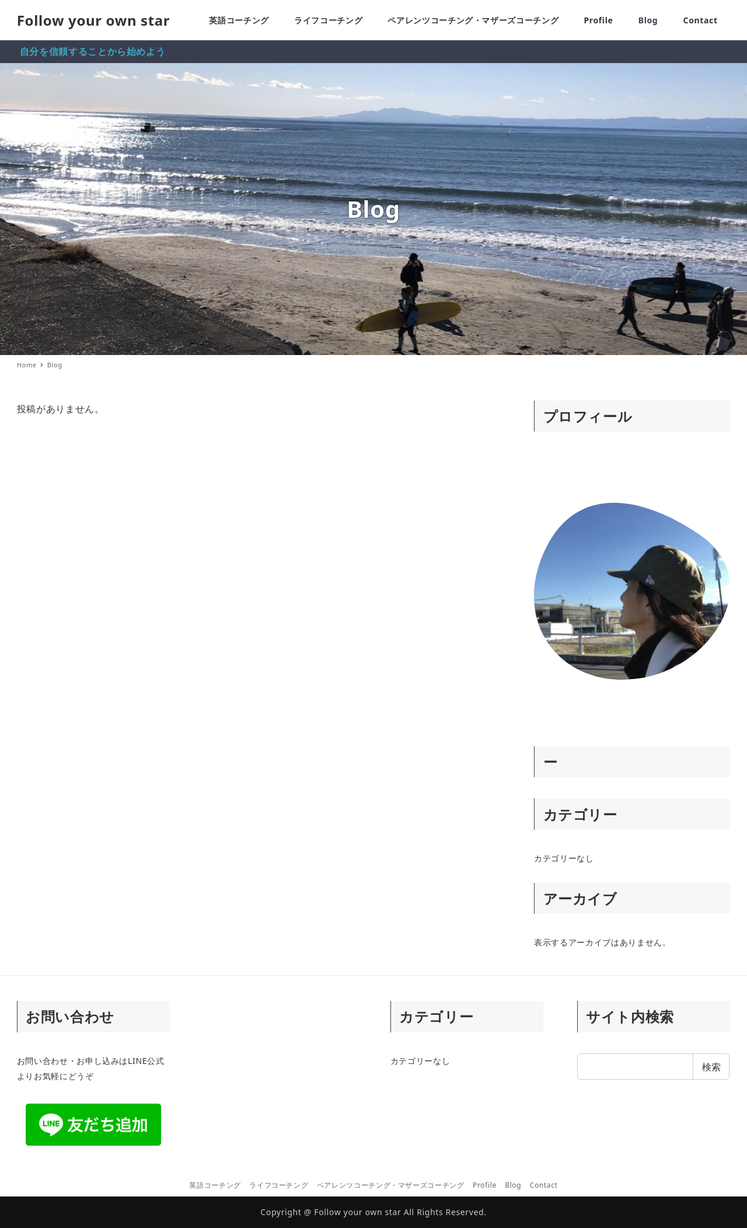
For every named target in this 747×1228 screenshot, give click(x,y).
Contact (544, 1185)
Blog (513, 1185)
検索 (711, 1066)
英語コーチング (214, 1185)
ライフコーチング (278, 1185)
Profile (485, 1185)
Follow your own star (93, 20)
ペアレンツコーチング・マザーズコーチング (391, 1185)
